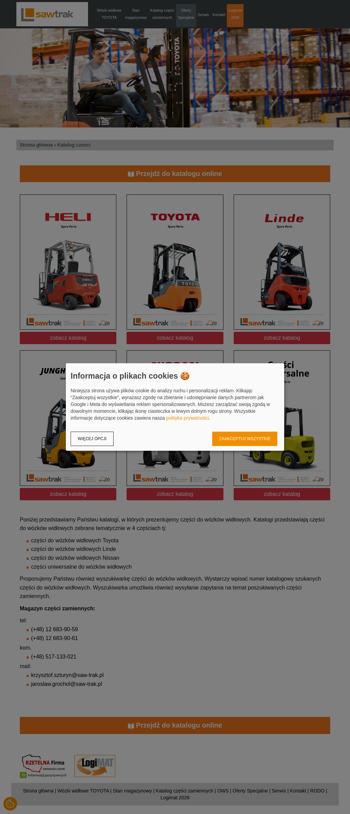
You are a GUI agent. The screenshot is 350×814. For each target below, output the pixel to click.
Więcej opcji (92, 438)
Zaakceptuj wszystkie (245, 438)
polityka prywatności (187, 418)
